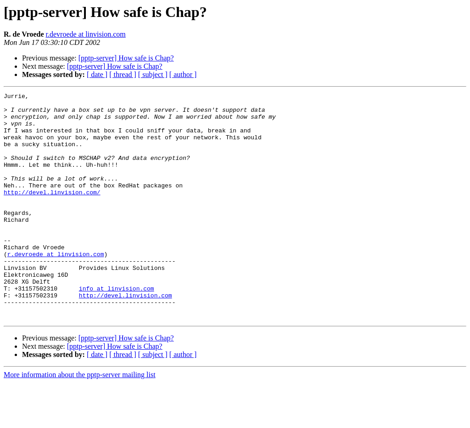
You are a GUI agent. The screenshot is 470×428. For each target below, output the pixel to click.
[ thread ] (122, 74)
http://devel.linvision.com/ (52, 213)
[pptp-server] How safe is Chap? (126, 58)
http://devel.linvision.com (125, 336)
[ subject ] (153, 74)
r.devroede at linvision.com (86, 34)
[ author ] (183, 74)
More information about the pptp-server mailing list (80, 420)
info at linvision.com (116, 328)
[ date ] (97, 74)
